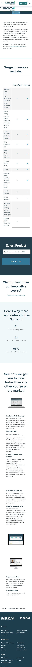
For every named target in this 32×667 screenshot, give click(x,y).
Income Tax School (22, 630)
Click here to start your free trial (16, 295)
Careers (19, 660)
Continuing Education (7, 632)
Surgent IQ (4, 635)
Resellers (3, 645)
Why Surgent (4, 658)
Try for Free (23, 3)
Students (3, 650)
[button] (2, 3)
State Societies (20, 645)
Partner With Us (21, 647)
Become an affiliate (22, 650)
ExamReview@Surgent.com (17, 46)
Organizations (20, 643)
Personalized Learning (7, 660)
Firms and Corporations (7, 643)
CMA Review (16, 12)
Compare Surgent (6, 662)
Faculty (3, 647)
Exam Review (4, 630)
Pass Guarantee (21, 632)
